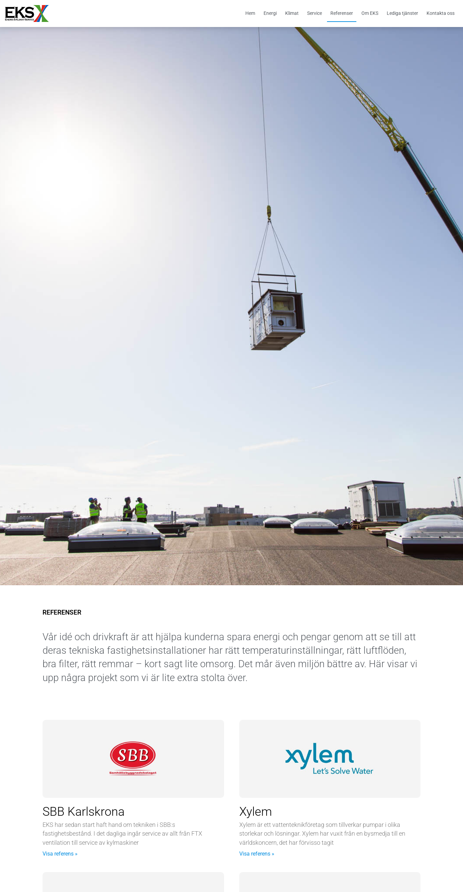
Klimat (292, 13)
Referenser (341, 13)
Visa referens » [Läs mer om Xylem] (256, 853)
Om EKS (369, 13)
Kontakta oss (441, 13)
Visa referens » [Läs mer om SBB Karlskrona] (60, 853)
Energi (270, 13)
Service (314, 13)
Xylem (255, 812)
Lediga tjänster (402, 13)
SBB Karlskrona (84, 812)
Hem (250, 13)
